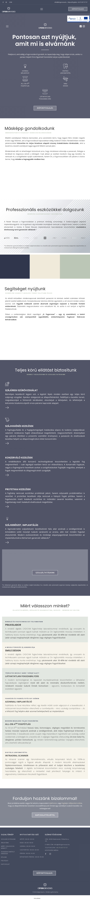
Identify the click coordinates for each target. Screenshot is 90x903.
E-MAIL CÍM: (57, 846)
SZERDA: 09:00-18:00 (27, 848)
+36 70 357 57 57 (62, 849)
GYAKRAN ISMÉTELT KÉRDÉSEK (8, 854)
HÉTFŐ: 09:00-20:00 (27, 841)
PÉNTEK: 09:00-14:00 (27, 855)
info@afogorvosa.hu (61, 2)
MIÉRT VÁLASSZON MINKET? (7, 849)
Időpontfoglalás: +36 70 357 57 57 (77, 2)
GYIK (10, 2)
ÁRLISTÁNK (5, 844)
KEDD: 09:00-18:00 (26, 844)
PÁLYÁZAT (4, 862)
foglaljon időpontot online (72, 804)
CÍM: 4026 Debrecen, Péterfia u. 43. (57, 841)
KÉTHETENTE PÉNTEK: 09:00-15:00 (32, 858)
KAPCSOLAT (5, 866)
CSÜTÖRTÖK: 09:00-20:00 (29, 851)
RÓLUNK (4, 859)
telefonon (53, 804)
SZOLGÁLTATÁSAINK (8, 841)
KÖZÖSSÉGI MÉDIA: (52, 852)
